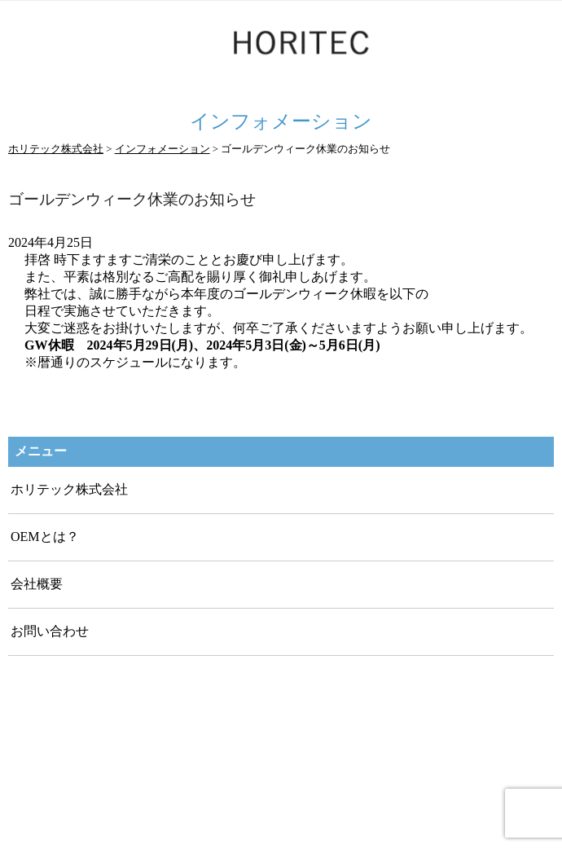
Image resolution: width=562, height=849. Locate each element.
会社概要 (37, 584)
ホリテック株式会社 (69, 489)
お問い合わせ (50, 631)
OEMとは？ (45, 536)
